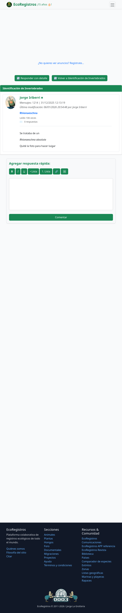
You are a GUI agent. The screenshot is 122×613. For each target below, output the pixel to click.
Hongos (48, 542)
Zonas (85, 569)
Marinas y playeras (93, 576)
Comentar (61, 217)
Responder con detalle (32, 78)
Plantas (48, 538)
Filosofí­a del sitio (16, 552)
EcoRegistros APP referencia (98, 546)
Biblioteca (88, 554)
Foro (46, 546)
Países (85, 557)
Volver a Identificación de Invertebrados (79, 78)
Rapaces (87, 580)
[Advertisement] (61, 35)
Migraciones (51, 554)
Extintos (86, 565)
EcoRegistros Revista (94, 550)
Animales (49, 534)
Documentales (52, 550)
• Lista (33, 171)
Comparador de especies (96, 561)
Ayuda (47, 561)
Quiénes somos (15, 548)
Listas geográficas (92, 573)
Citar (9, 556)
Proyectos (50, 557)
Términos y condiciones (58, 565)
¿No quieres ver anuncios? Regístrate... (61, 63)
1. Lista (46, 171)
